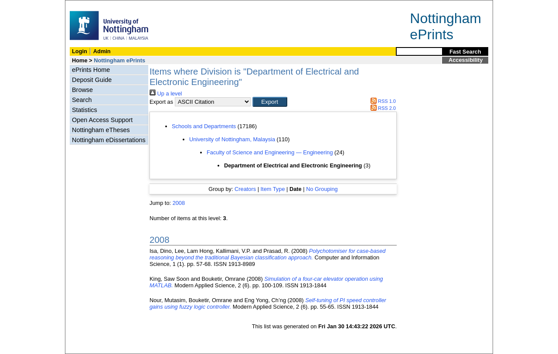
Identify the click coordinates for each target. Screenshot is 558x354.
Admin (102, 51)
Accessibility (466, 60)
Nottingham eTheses (101, 129)
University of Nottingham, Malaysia (232, 139)
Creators (245, 189)
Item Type (273, 189)
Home (80, 60)
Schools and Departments (204, 126)
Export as (161, 102)
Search (82, 99)
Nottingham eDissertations (109, 139)
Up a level (166, 93)
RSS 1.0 (382, 101)
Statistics (84, 109)
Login (79, 51)
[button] (269, 102)
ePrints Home (91, 69)
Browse (82, 89)
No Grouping (322, 189)
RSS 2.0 (382, 108)
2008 (179, 203)
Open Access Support (102, 119)
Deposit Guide (92, 79)
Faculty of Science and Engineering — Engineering (270, 152)
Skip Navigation (84, 5)
